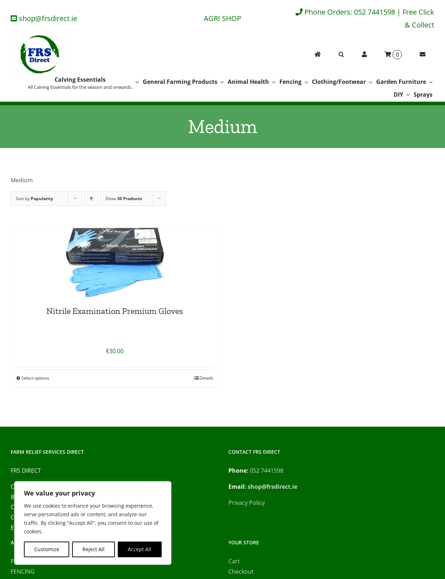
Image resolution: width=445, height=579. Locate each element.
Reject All (93, 549)
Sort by (34, 198)
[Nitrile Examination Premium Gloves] (115, 262)
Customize (46, 549)
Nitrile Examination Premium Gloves (114, 311)
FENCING (23, 571)
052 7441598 (266, 470)
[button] (341, 54)
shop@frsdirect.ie (48, 18)
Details (206, 378)
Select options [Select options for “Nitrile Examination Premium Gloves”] (35, 378)
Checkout (241, 571)
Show (123, 198)
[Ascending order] (91, 198)
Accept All (139, 549)
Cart (234, 561)
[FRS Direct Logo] (39, 37)
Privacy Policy (246, 503)
